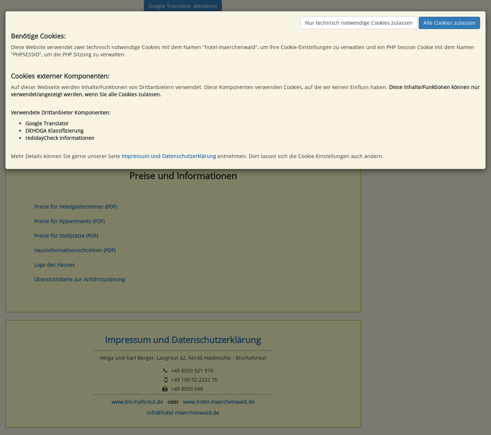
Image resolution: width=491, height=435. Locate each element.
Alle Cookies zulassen (449, 22)
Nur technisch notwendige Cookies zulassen (359, 22)
